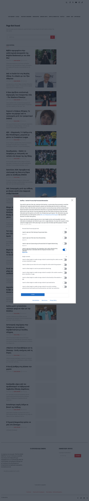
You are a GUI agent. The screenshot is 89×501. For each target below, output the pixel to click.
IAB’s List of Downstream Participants (49, 214)
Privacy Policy (53, 300)
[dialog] (44, 250)
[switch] (65, 232)
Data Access (44, 300)
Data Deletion (35, 300)
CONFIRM (33, 294)
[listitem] (44, 228)
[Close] (72, 200)
